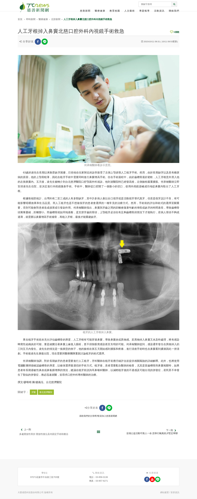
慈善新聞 (85, 10)
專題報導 (144, 10)
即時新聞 (30, 19)
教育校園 (115, 10)
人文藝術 (129, 10)
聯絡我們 (174, 10)
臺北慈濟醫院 (45, 392)
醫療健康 (100, 10)
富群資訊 (175, 492)
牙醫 (33, 392)
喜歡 (174, 32)
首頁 (20, 19)
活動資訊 (159, 10)
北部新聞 (55, 19)
